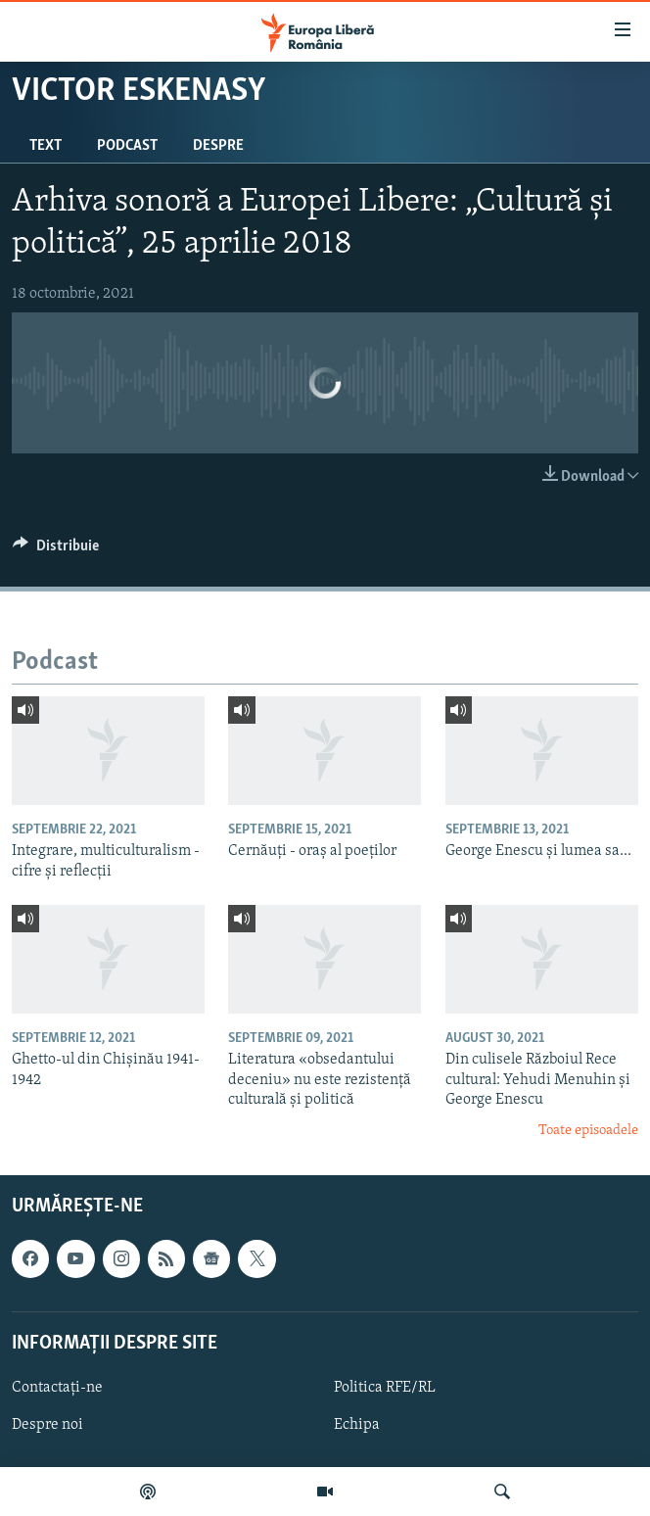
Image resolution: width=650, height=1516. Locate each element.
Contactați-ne (57, 1388)
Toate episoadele (588, 1130)
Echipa (357, 1425)
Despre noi (47, 1425)
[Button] (56, 550)
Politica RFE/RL (385, 1388)
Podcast (127, 146)
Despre (218, 146)
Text (45, 146)
